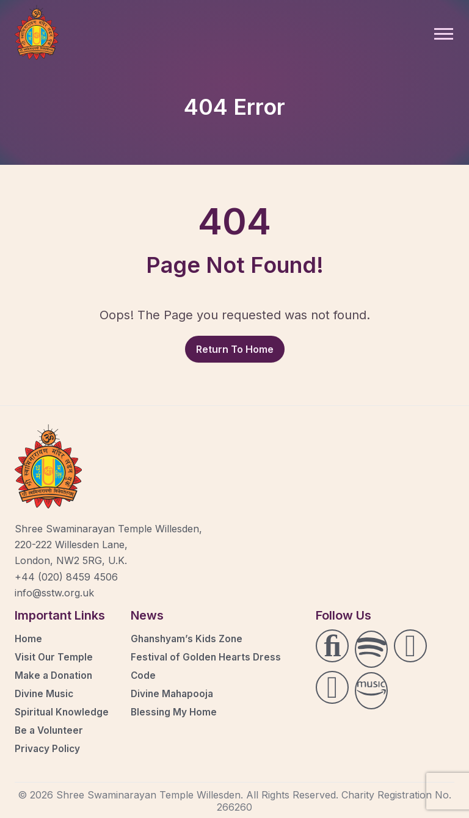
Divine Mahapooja (174, 693)
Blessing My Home (175, 712)
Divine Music (45, 693)
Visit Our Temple (55, 657)
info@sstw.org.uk (54, 593)
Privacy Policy (48, 748)
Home (29, 638)
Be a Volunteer (50, 730)
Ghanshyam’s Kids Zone (189, 638)
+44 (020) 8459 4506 (66, 577)
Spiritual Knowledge (63, 712)
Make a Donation (55, 675)
